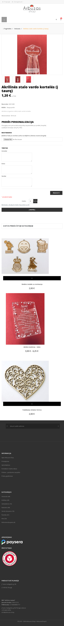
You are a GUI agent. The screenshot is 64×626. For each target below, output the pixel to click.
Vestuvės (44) (6, 496)
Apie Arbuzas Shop (8, 458)
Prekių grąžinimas (7, 476)
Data (3, 164)
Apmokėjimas (6, 465)
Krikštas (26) (5, 500)
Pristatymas (5, 461)
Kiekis (24, 201)
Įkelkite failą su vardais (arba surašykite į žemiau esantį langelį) (24, 136)
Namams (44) (6, 507)
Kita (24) (4, 518)
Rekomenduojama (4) (8, 522)
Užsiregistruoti (17, 2)
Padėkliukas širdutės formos (32, 410)
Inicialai (4, 151)
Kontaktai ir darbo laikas (9, 469)
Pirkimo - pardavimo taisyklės (11, 472)
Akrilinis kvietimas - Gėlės (32, 347)
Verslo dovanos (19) (8, 511)
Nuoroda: (5, 104)
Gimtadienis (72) (7, 504)
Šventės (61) (5, 515)
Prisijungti (6, 2)
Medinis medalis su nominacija (32, 284)
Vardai (4, 176)
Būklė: (4, 107)
